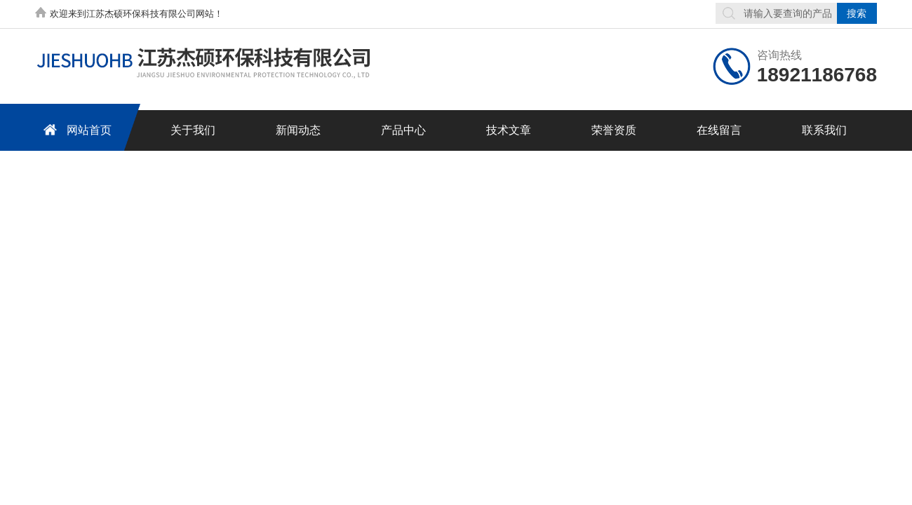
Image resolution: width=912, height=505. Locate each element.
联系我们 (824, 130)
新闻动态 (298, 130)
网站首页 (75, 129)
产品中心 (403, 130)
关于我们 (192, 130)
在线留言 (719, 130)
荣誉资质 (613, 130)
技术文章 (508, 130)
